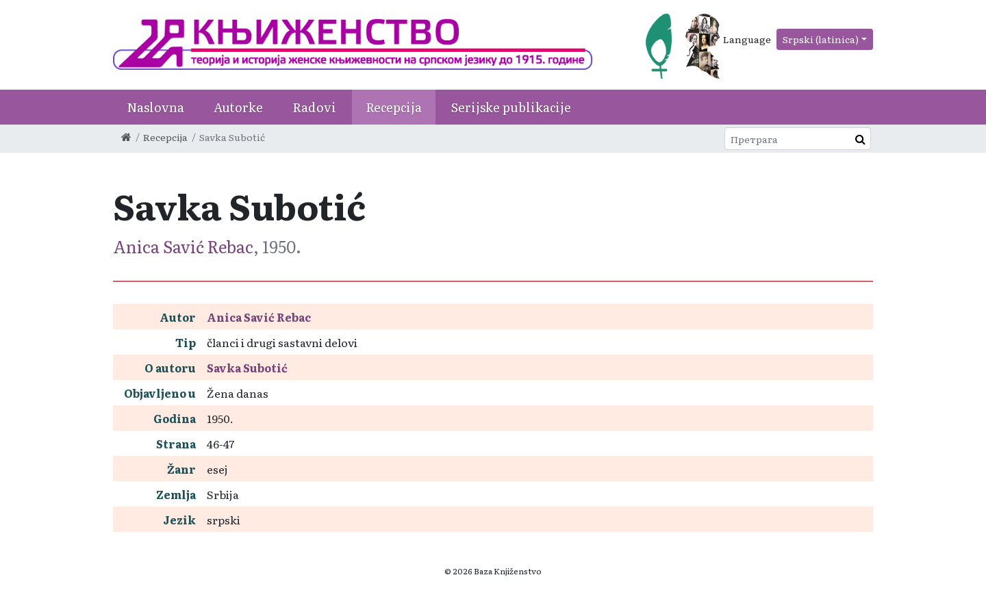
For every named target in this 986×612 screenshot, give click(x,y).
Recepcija (394, 107)
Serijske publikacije (511, 107)
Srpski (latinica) (821, 39)
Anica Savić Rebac (183, 246)
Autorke (238, 107)
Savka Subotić (247, 367)
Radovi (314, 107)
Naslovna (155, 107)
